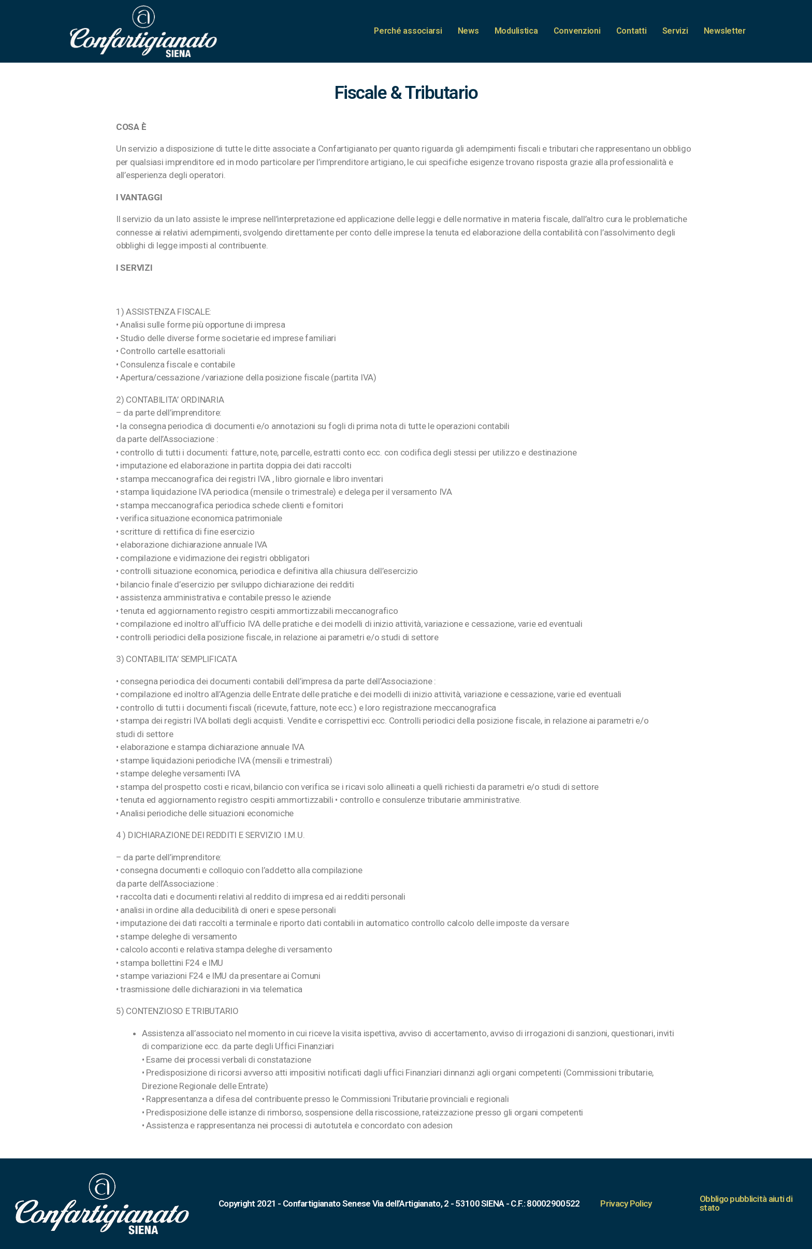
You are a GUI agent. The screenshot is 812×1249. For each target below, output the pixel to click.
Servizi (675, 31)
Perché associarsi (408, 31)
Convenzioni (577, 31)
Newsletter (725, 31)
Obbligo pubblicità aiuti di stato (746, 1203)
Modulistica (516, 31)
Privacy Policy (625, 1203)
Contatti (631, 31)
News (468, 31)
